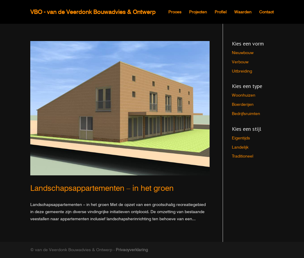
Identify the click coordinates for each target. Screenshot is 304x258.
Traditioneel (242, 156)
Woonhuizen (243, 95)
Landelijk (240, 147)
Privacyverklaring (132, 249)
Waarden (242, 12)
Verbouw (240, 61)
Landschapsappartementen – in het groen (102, 188)
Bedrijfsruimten (246, 113)
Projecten (198, 12)
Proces (174, 12)
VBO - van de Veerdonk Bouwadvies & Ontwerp (93, 12)
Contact (266, 12)
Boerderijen (243, 104)
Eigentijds (241, 138)
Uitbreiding (242, 71)
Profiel (221, 12)
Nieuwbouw (243, 52)
